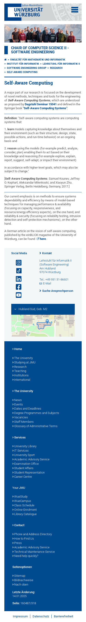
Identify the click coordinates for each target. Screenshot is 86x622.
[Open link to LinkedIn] (16, 279)
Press (17, 543)
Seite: (16, 603)
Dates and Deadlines (26, 409)
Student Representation (28, 473)
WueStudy (20, 497)
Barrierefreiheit (63, 616)
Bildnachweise (22, 580)
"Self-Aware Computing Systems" (45, 108)
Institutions (20, 376)
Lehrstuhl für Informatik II (61, 63)
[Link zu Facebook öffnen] (16, 287)
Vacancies (20, 418)
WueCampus (21, 501)
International (21, 380)
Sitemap (18, 576)
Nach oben (20, 585)
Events (17, 405)
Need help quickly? (25, 556)
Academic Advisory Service (31, 460)
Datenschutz (41, 616)
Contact (18, 525)
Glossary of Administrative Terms (35, 426)
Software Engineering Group (26, 67)
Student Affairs (22, 468)
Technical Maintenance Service (33, 552)
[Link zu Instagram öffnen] (16, 263)
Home (17, 349)
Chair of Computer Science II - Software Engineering (40, 50)
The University (22, 358)
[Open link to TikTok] (16, 271)
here (43, 239)
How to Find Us (23, 539)
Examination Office (25, 464)
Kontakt (47, 253)
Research (56, 67)
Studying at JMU (24, 363)
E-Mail (47, 283)
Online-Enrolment (24, 510)
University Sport (23, 455)
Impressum (20, 616)
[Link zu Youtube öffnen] (16, 295)
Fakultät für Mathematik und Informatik (37, 59)
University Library (24, 446)
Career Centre (22, 477)
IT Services (20, 451)
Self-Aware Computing (22, 72)
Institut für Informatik (23, 63)
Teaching (19, 371)
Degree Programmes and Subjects (35, 413)
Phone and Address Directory (32, 534)
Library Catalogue (24, 514)
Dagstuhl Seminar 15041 (41, 104)
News (17, 400)
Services (19, 438)
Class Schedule (23, 506)
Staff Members (23, 422)
